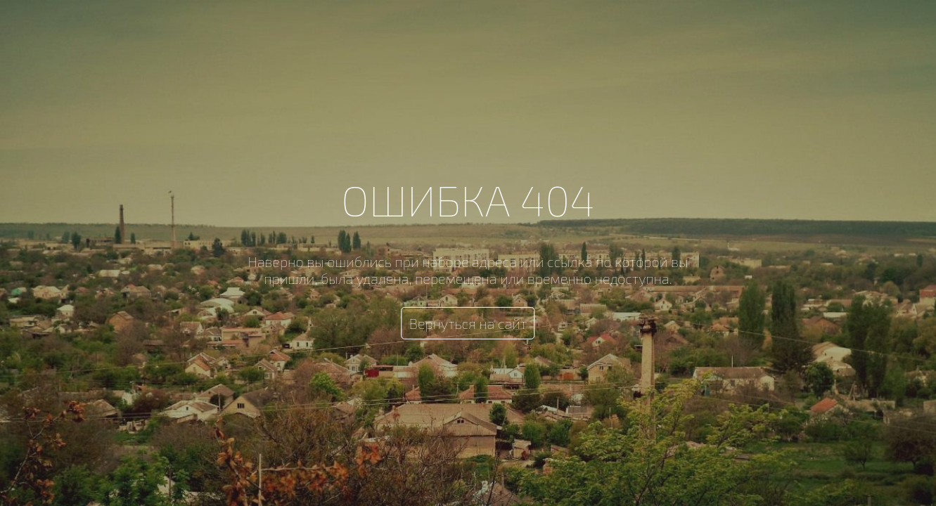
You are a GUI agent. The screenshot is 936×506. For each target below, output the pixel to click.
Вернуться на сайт (468, 323)
